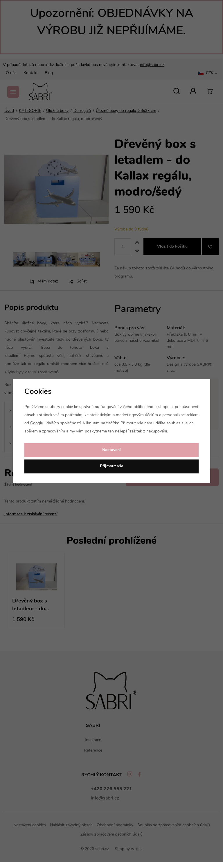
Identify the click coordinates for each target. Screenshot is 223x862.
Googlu (36, 423)
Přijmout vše (111, 466)
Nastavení (111, 450)
